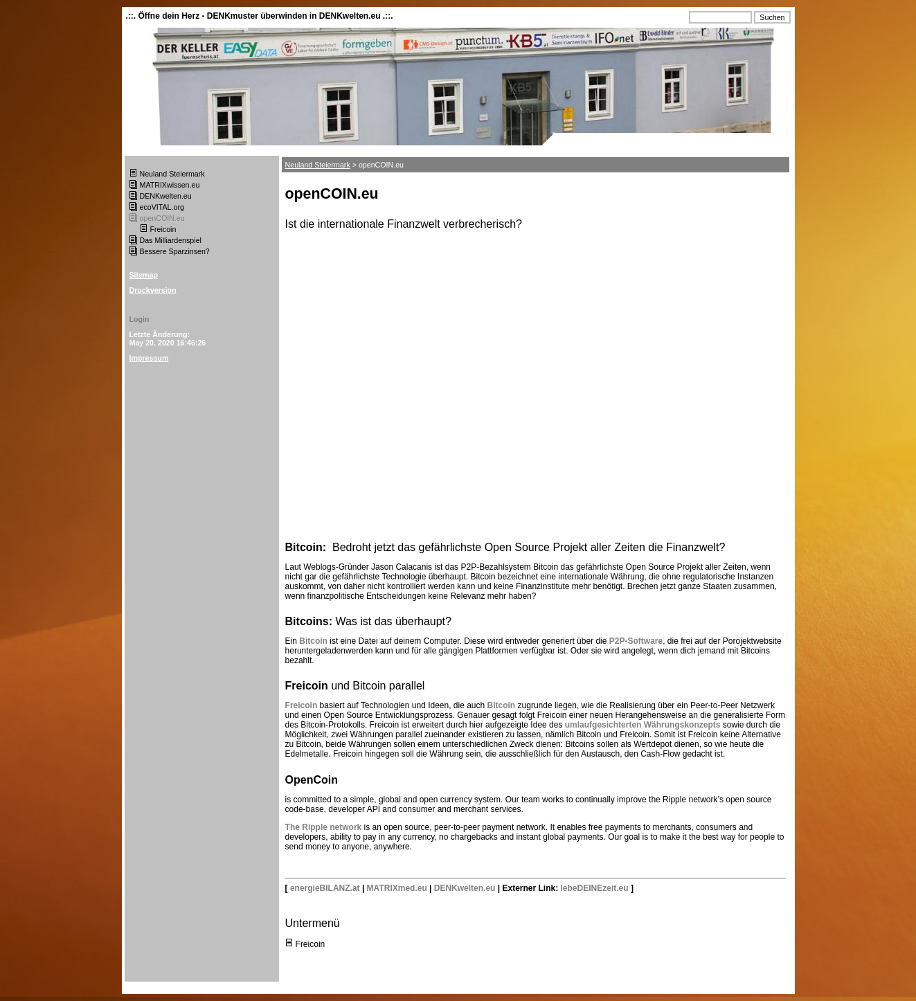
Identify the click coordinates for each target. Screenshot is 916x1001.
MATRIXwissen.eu (170, 185)
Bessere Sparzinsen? (175, 251)
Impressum (149, 358)
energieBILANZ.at (325, 888)
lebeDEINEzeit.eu (595, 888)
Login (139, 319)
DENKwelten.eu (166, 196)
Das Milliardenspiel (170, 240)
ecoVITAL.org (162, 207)
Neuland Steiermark (172, 174)
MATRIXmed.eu (397, 888)
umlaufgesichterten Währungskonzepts (644, 725)
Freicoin (163, 229)
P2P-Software (635, 641)
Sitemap (143, 275)
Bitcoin (314, 641)
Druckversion (153, 290)
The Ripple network (323, 827)
